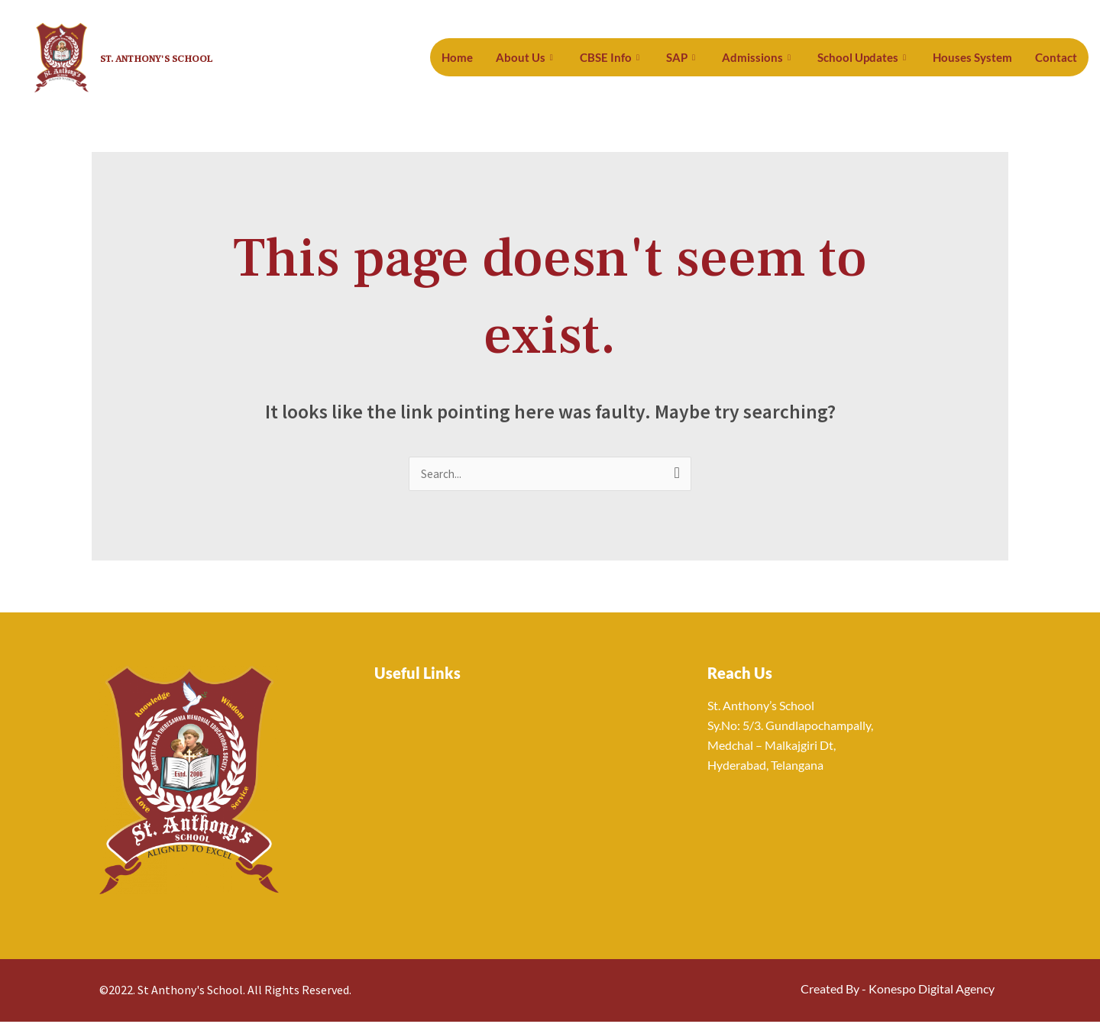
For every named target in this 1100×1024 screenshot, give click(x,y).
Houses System (981, 56)
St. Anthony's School (182, 57)
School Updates (879, 56)
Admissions (780, 56)
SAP (708, 56)
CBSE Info (639, 56)
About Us (559, 56)
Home (494, 56)
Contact (1058, 56)
